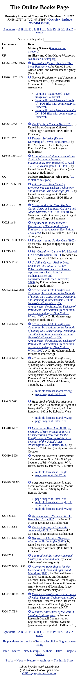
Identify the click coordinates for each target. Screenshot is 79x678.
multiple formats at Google (51, 472)
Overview (54, 19)
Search (16, 650)
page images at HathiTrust (50, 394)
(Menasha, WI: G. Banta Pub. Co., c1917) (50, 518)
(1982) (54, 240)
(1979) (52, 124)
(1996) (52, 596)
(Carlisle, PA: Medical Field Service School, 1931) (52, 253)
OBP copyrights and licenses (39, 673)
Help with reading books (17, 641)
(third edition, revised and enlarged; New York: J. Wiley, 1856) (52, 303)
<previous (9, 29)
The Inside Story (63, 660)
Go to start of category (42, 58)
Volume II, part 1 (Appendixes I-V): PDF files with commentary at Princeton (55, 103)
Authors (47, 650)
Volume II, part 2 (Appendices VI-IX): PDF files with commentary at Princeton (55, 113)
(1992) (48, 540)
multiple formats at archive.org (53, 390)
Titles (59, 650)
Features (32, 660)
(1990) (52, 208)
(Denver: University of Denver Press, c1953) (48, 140)
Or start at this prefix (30, 39)
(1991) (50, 187)
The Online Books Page (39, 7)
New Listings (32, 650)
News (20, 660)
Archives (45, 660)
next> (39, 32)
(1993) (49, 570)
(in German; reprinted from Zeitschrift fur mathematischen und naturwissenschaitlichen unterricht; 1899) (49, 272)
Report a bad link (45, 641)
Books (9, 660)
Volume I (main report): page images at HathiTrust (52, 95)
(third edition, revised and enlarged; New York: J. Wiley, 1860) (52, 337)
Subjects (71, 650)
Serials (40, 654)
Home (5, 650)
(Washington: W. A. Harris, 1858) (49, 436)
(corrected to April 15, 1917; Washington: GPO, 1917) (51, 161)
